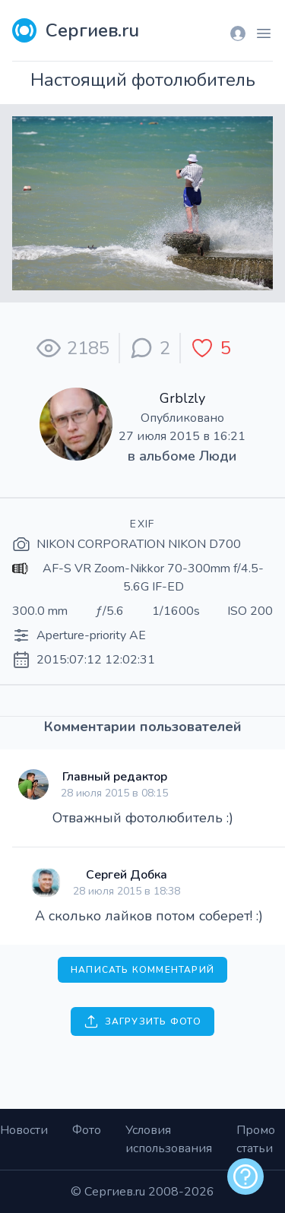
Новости (24, 1130)
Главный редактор (114, 776)
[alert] (245, 1176)
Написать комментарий (142, 970)
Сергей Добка (126, 874)
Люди (217, 456)
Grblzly (182, 398)
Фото (86, 1130)
